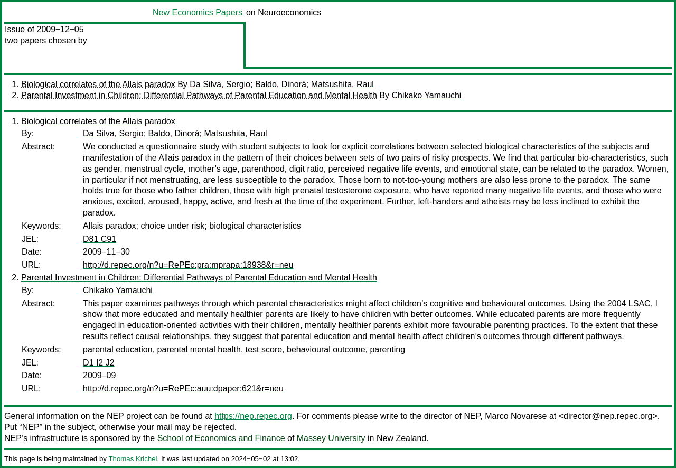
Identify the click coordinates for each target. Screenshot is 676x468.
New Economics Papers (197, 12)
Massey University (331, 438)
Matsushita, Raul (342, 84)
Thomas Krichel (132, 459)
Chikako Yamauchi (426, 95)
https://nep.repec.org (253, 415)
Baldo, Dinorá (280, 84)
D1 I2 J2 (99, 362)
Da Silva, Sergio (220, 84)
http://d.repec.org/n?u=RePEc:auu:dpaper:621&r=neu (183, 388)
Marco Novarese (516, 415)
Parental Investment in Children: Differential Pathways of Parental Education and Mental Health (199, 95)
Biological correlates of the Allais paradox (98, 84)
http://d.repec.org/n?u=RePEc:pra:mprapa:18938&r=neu (188, 264)
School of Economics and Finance (221, 438)
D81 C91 (99, 239)
